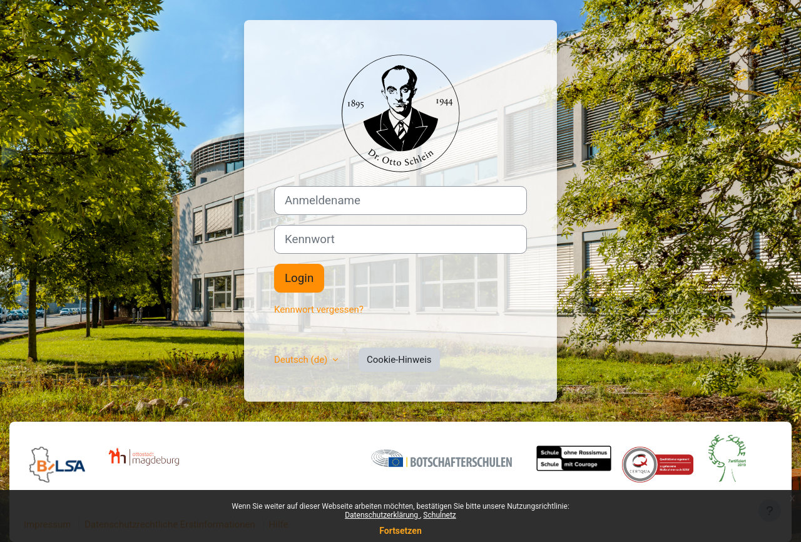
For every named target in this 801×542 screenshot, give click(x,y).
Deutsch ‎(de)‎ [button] (302, 359)
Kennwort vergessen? (319, 309)
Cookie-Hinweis (399, 359)
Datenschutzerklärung (382, 515)
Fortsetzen (400, 531)
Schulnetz (439, 515)
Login (299, 278)
